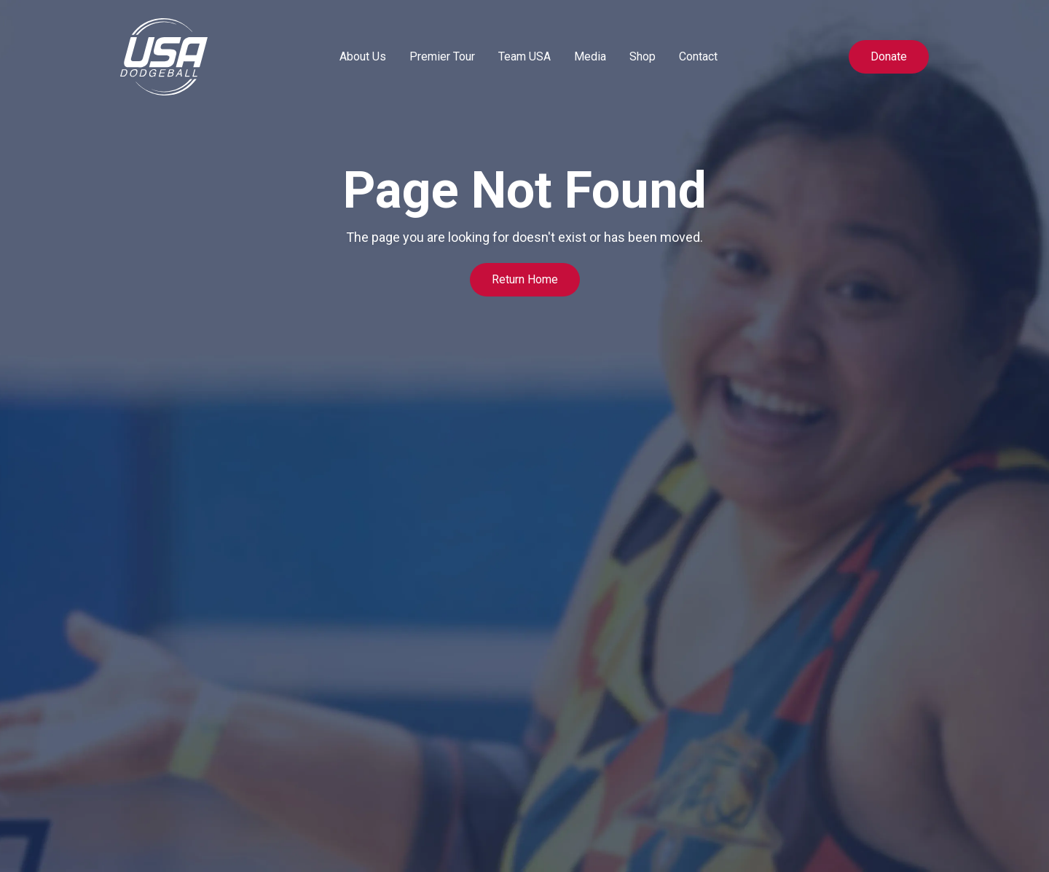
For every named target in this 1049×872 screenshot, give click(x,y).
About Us (362, 56)
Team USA (524, 56)
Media (590, 56)
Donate (889, 56)
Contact (698, 56)
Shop (642, 56)
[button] (363, 56)
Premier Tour (442, 56)
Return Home (525, 279)
